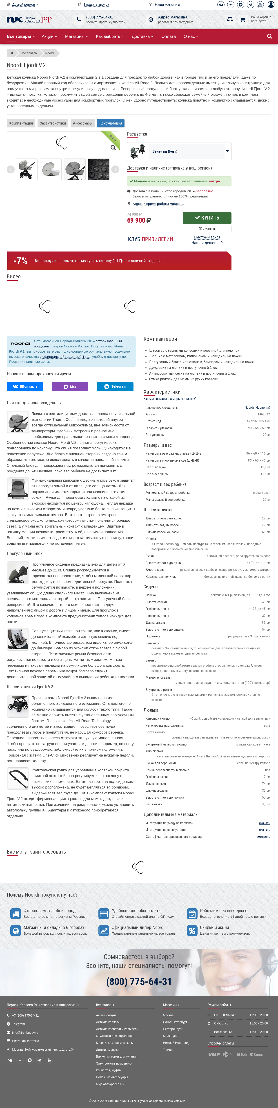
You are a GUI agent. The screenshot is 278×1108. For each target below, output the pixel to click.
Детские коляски (107, 1022)
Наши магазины (167, 4)
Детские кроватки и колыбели (117, 1029)
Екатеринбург (172, 1029)
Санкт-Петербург (175, 1022)
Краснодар (170, 1036)
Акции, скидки (106, 1015)
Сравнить (207, 228)
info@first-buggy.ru (25, 1032)
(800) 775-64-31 (99, 17)
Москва (168, 1015)
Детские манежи (107, 1049)
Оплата (168, 36)
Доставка (142, 36)
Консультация (111, 123)
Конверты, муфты (108, 1070)
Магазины (76, 36)
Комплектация (21, 123)
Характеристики (53, 123)
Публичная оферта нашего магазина (161, 1101)
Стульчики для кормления (114, 1036)
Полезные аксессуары (112, 1077)
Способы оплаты (221, 1043)
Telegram (18, 1024)
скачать (264, 823)
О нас (191, 36)
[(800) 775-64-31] (79, 20)
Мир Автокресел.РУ (110, 1084)
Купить (207, 218)
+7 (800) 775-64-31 (25, 1015)
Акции (49, 36)
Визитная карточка (25, 1041)
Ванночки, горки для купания (116, 1056)
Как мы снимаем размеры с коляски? (170, 399)
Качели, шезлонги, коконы (114, 1043)
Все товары (105, 1005)
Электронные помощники (114, 1063)
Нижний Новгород (176, 1043)
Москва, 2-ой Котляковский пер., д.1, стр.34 (43, 1049)
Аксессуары (82, 123)
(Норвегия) (257, 408)
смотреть (263, 837)
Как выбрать (110, 36)
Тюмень (168, 1049)
